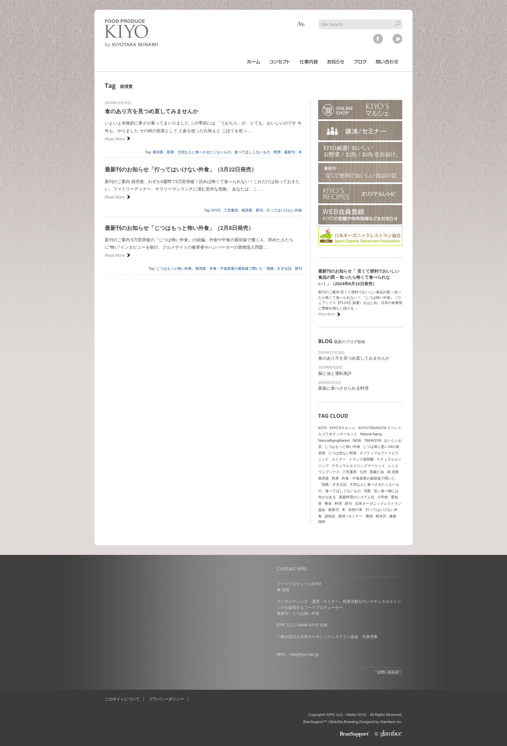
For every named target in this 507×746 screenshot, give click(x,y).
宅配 (367, 491)
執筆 (170, 152)
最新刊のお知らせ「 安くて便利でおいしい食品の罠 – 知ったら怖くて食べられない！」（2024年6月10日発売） (358, 277)
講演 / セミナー (350, 516)
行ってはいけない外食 (284, 210)
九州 (363, 472)
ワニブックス (329, 472)
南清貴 (158, 152)
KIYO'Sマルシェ (343, 428)
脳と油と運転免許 (335, 373)
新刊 (259, 210)
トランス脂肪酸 (361, 459)
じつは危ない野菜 (342, 453)
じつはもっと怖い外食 (174, 268)
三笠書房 (231, 210)
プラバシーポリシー (166, 699)
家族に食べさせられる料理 (343, 388)
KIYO (216, 210)
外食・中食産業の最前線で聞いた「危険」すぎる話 (250, 268)
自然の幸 (355, 510)
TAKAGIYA (373, 440)
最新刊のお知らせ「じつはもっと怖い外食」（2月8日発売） (179, 228)
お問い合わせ (215, 672)
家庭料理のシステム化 (356, 497)
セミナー (339, 459)
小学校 (382, 497)
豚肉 (369, 516)
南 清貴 (393, 472)
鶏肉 (321, 522)
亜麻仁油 (377, 472)
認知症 (330, 516)
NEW (357, 440)
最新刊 (289, 152)
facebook (378, 39)
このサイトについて (122, 699)
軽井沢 (381, 516)
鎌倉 (392, 516)
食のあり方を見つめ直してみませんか (151, 111)
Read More (115, 139)
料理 (277, 152)
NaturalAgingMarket (334, 440)
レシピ (393, 466)
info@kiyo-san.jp (132, 654)
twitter (397, 39)
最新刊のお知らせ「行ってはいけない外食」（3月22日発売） (181, 170)
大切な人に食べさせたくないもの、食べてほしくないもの (224, 152)
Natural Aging (371, 434)
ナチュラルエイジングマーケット (358, 466)
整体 (328, 503)
